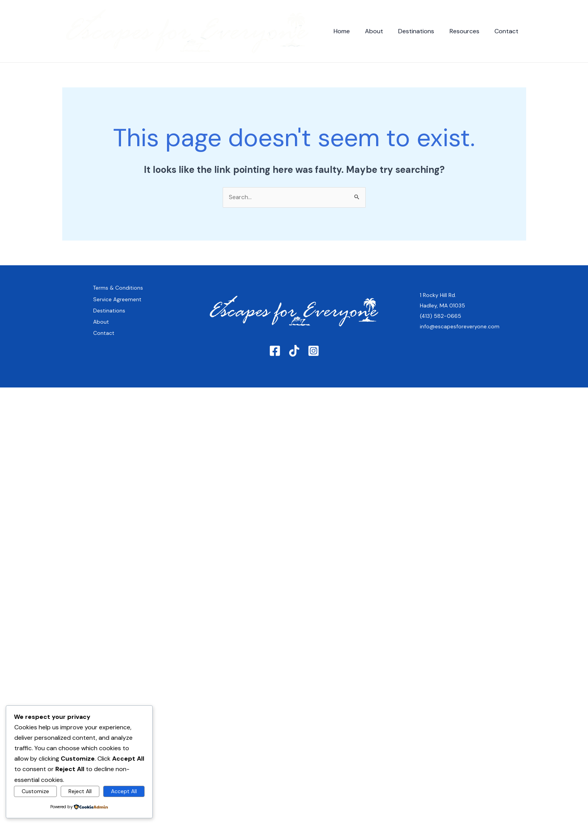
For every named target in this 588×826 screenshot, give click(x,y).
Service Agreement (117, 309)
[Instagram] (313, 358)
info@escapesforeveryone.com (459, 330)
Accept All (124, 791)
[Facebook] (275, 358)
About (384, 31)
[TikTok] (294, 358)
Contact (508, 31)
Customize (35, 791)
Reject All (80, 791)
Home (354, 31)
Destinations (423, 31)
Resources (469, 31)
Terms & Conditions (107, 293)
